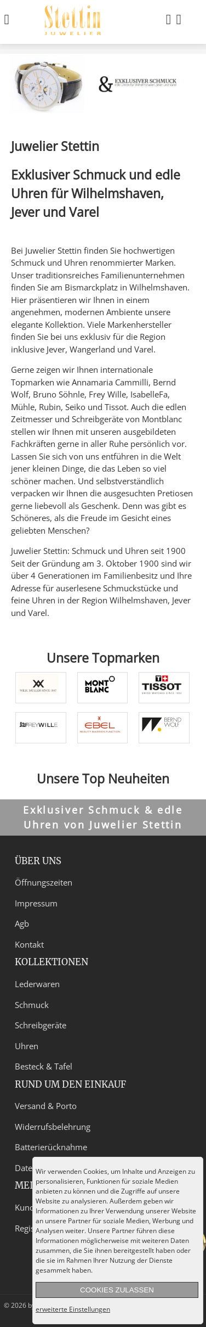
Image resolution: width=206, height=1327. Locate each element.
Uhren (26, 1045)
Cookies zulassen (117, 1290)
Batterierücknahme (51, 1146)
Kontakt (29, 944)
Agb (22, 923)
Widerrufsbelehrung (52, 1126)
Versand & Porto (46, 1105)
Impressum (36, 903)
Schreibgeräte (40, 1025)
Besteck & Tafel (43, 1066)
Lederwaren (37, 983)
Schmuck (32, 1004)
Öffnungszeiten (43, 882)
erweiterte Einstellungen (73, 1309)
